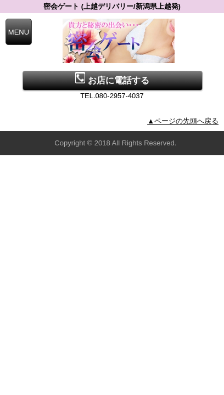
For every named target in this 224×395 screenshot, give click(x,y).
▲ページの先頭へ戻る (183, 121)
